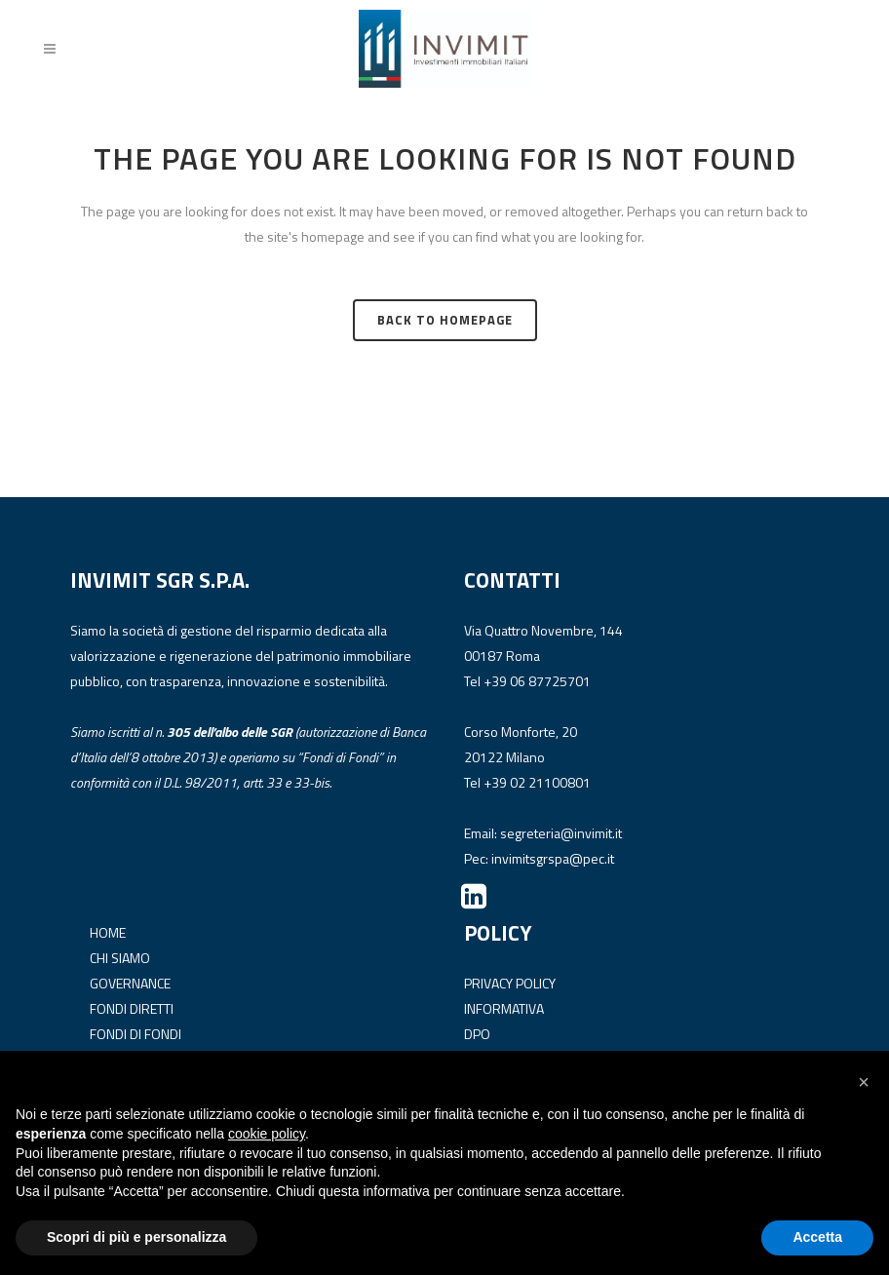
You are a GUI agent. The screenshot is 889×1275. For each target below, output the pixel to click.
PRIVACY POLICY (510, 982)
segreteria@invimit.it (561, 833)
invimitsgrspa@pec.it (552, 858)
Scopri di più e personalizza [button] (136, 1237)
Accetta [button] (817, 1237)
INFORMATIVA (504, 1007)
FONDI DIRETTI (132, 1007)
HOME (108, 931)
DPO (477, 1033)
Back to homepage (445, 319)
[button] (863, 1082)
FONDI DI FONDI (135, 1033)
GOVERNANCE (130, 982)
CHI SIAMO (120, 957)
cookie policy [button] (266, 1133)
